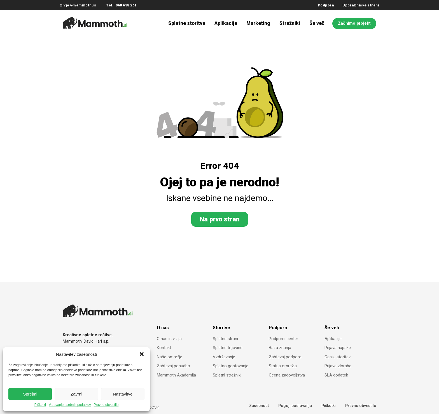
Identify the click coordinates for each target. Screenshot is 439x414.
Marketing (258, 23)
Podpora (326, 5)
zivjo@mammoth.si (78, 5)
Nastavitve (122, 394)
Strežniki (289, 23)
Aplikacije (225, 23)
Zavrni (76, 394)
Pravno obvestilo (106, 405)
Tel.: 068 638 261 (121, 5)
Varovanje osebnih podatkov (70, 405)
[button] (141, 354)
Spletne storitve (186, 23)
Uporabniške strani (360, 5)
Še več (316, 23)
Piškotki (40, 405)
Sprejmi (30, 394)
